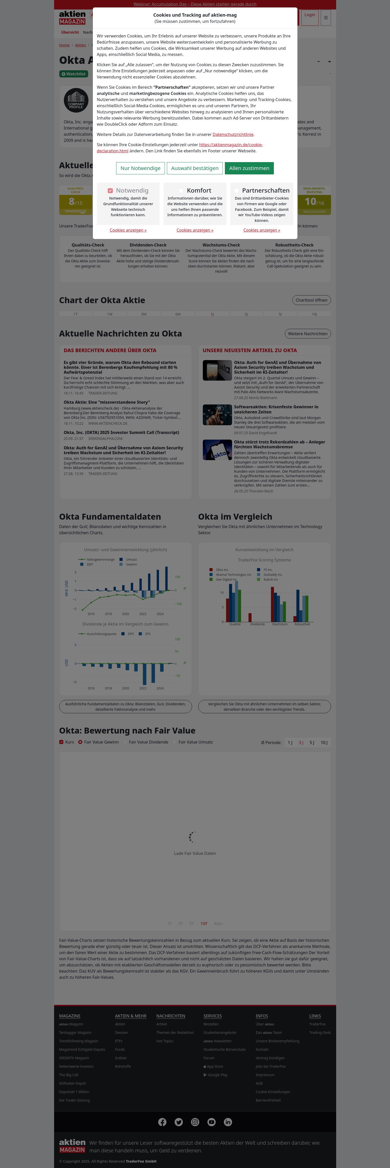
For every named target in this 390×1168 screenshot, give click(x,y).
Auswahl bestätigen (194, 168)
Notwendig (132, 190)
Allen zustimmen (249, 168)
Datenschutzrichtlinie (233, 134)
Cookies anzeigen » (128, 230)
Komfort (199, 190)
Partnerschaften (266, 190)
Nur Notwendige (141, 168)
